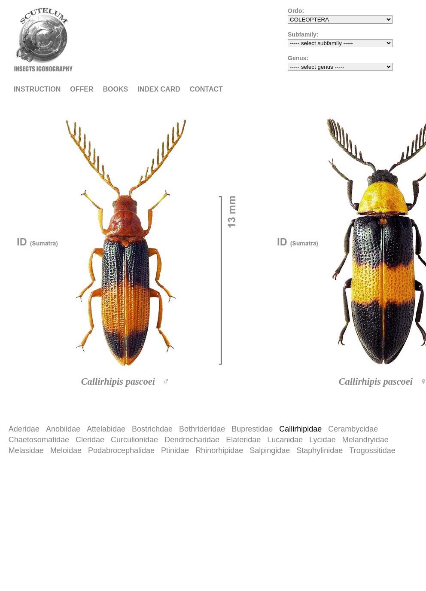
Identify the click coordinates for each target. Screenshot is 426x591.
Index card (158, 89)
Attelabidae (106, 429)
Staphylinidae (319, 450)
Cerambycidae (353, 429)
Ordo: (296, 10)
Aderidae (24, 429)
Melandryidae (365, 439)
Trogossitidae (372, 450)
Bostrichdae (152, 429)
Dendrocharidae (191, 439)
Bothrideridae (202, 429)
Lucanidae (285, 439)
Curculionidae (134, 439)
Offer (81, 89)
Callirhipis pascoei (118, 381)
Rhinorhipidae (219, 450)
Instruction (37, 89)
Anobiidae (63, 429)
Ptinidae (175, 450)
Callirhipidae (300, 429)
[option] (129, 260)
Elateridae (243, 439)
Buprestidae (252, 429)
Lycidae (322, 439)
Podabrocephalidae (121, 450)
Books (115, 89)
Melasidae (26, 450)
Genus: (298, 58)
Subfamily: (303, 34)
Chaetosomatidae (39, 439)
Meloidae (66, 450)
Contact (206, 89)
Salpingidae (270, 450)
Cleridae (90, 439)
